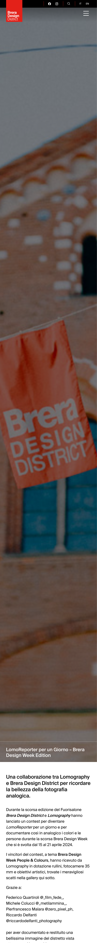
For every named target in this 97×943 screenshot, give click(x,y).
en (87, 3)
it (80, 3)
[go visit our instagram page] (56, 3)
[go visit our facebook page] (49, 3)
